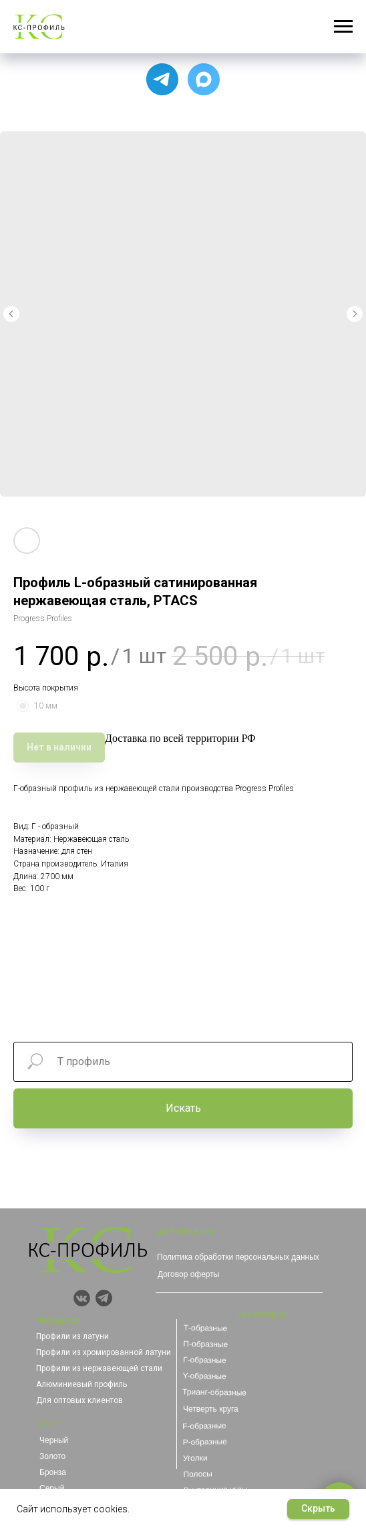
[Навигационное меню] (343, 26)
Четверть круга (210, 1409)
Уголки (195, 1458)
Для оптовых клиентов (79, 1400)
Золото (52, 1456)
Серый (51, 1488)
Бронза (52, 1472)
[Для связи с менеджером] (162, 79)
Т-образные (206, 1328)
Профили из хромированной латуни (103, 1352)
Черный (53, 1440)
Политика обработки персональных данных (238, 1257)
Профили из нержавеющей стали (99, 1368)
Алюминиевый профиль (81, 1384)
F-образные (204, 1426)
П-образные (205, 1344)
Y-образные (204, 1376)
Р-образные (204, 1442)
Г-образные (204, 1360)
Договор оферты (188, 1274)
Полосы (197, 1474)
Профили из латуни (72, 1336)
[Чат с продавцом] (204, 79)
